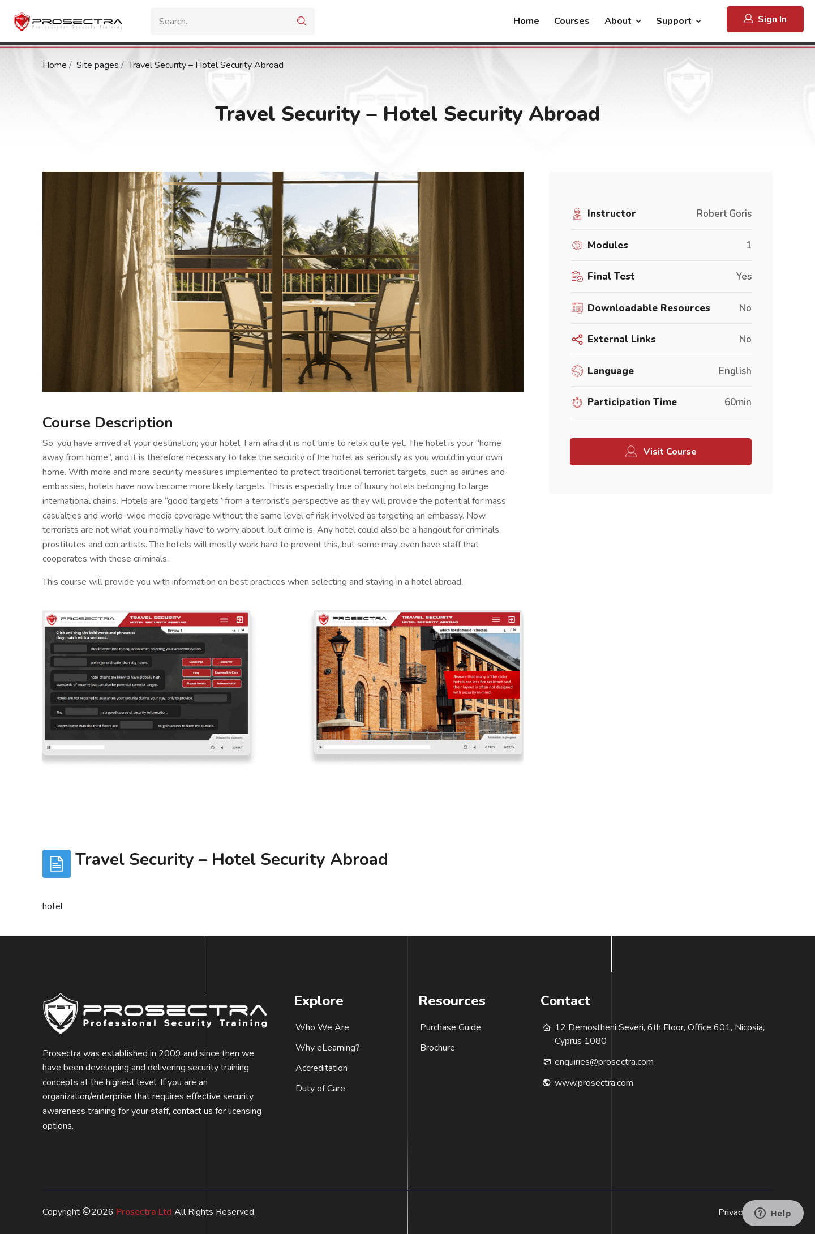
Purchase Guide (450, 1027)
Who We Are (322, 1027)
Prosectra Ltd (144, 1212)
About (619, 20)
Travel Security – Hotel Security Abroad (206, 65)
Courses (572, 20)
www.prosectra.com (594, 1083)
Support (675, 20)
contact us (193, 1111)
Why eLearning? (327, 1048)
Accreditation (321, 1068)
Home (526, 20)
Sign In (765, 19)
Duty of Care (320, 1088)
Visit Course (661, 452)
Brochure (437, 1048)
